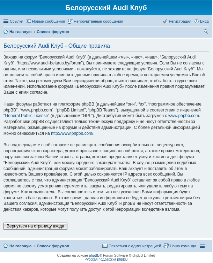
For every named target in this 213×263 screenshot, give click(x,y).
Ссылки (16, 21)
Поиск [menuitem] (207, 32)
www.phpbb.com (183, 115)
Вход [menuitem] (204, 21)
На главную (20, 246)
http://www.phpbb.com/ (72, 133)
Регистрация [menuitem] (180, 21)
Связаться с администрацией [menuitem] (135, 246)
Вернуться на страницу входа (35, 226)
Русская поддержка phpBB (106, 259)
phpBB (94, 255)
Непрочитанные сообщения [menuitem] (98, 21)
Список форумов (53, 246)
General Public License (26, 115)
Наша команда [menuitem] (183, 246)
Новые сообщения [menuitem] (48, 21)
